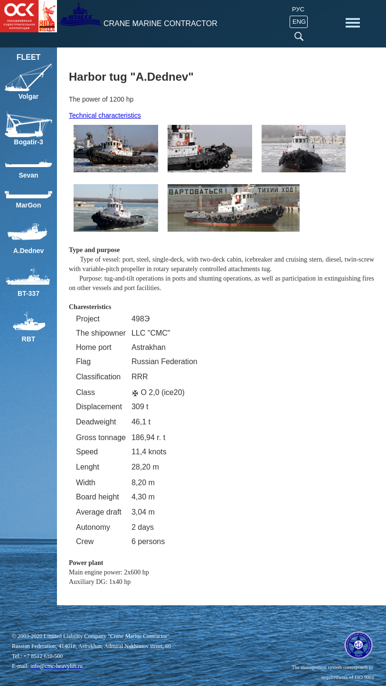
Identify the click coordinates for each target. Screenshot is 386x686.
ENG (299, 21)
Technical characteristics (105, 115)
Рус (298, 9)
